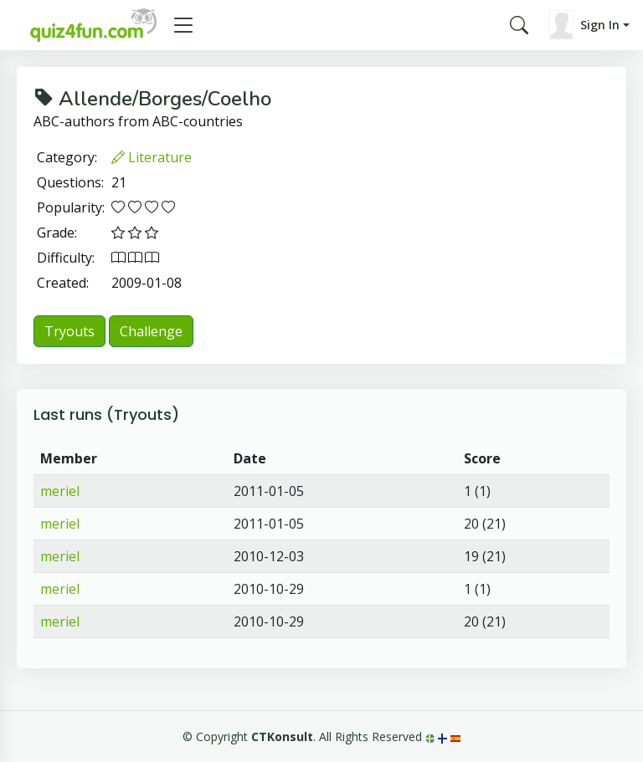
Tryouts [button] (69, 331)
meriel (60, 491)
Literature (151, 157)
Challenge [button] (151, 331)
